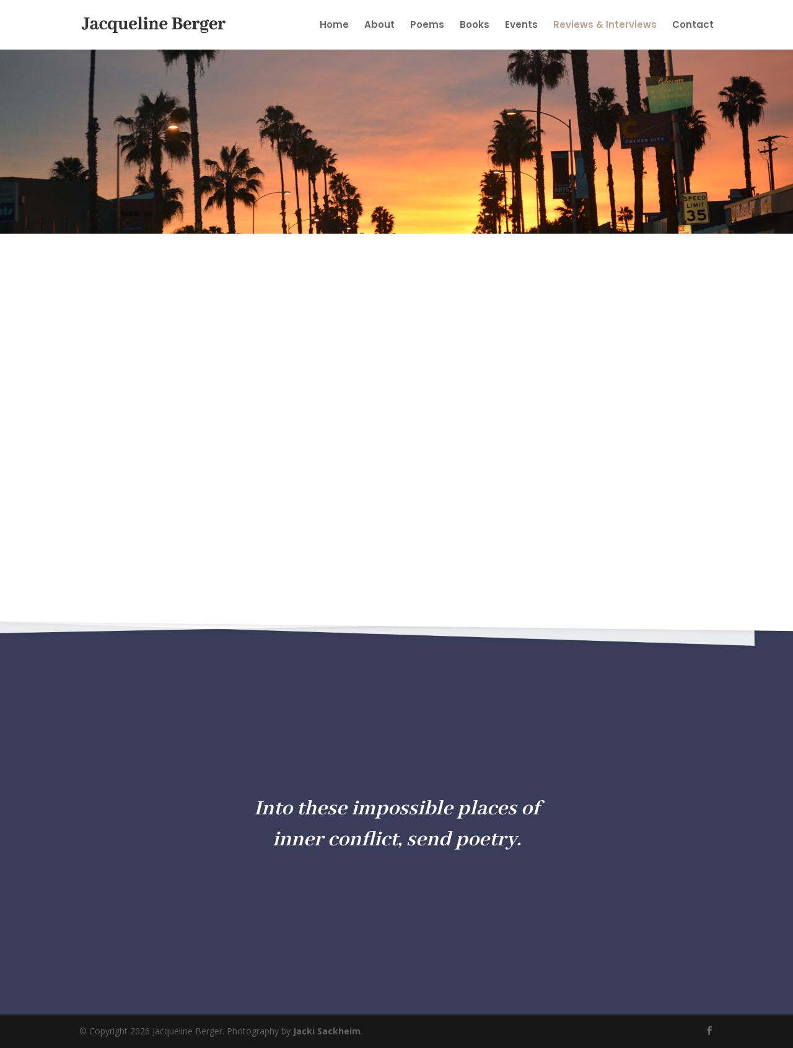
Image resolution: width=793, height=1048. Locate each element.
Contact (693, 25)
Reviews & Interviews (605, 25)
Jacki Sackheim (327, 1031)
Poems (427, 25)
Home (334, 25)
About (379, 25)
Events (521, 25)
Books (474, 25)
